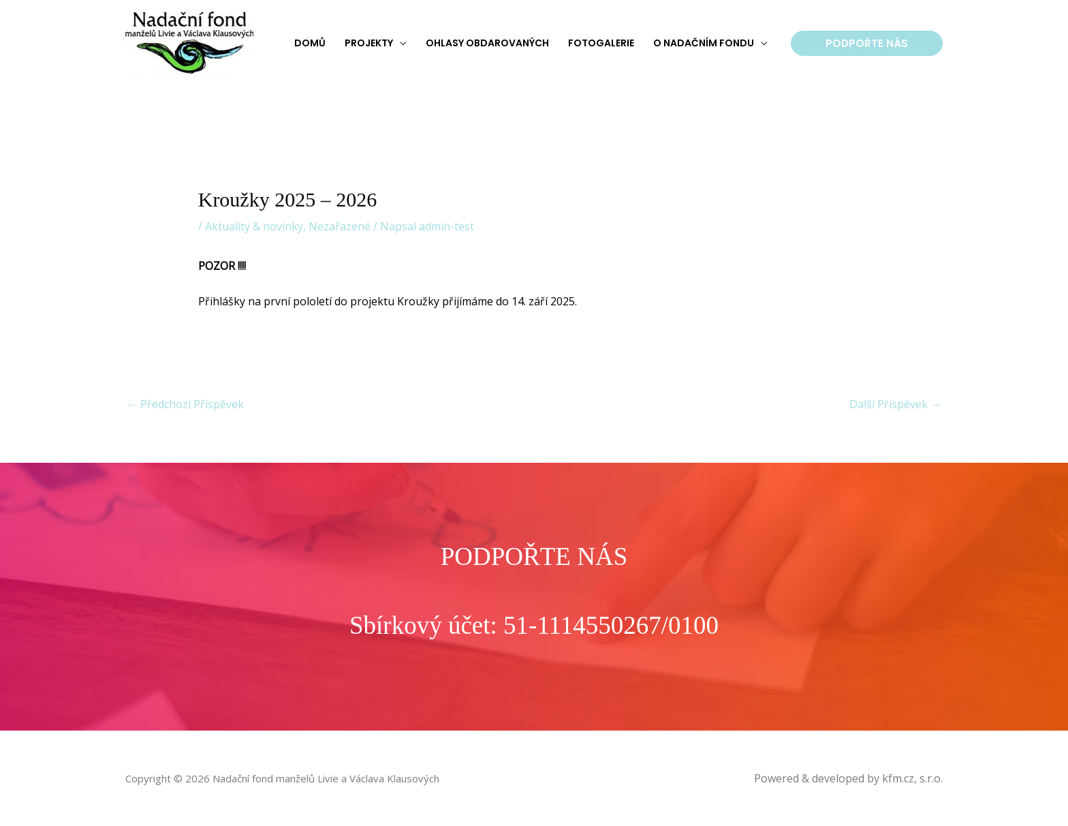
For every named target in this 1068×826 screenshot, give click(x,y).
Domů (310, 43)
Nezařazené (340, 226)
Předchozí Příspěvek (185, 404)
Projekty (369, 43)
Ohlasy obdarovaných (487, 43)
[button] (867, 43)
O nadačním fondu (703, 43)
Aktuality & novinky (254, 226)
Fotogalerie (601, 43)
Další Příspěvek (895, 404)
